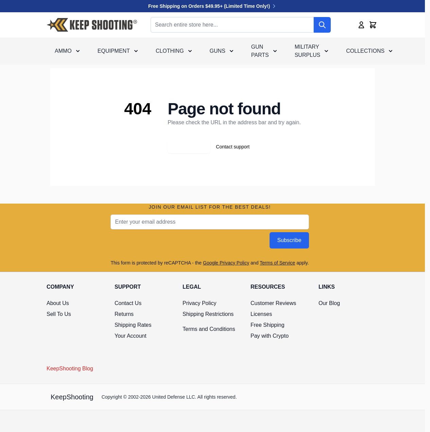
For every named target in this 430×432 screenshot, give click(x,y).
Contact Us (128, 303)
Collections (365, 51)
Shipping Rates (133, 325)
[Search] (322, 25)
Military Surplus (308, 51)
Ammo (63, 51)
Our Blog (329, 303)
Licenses (261, 314)
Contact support (233, 146)
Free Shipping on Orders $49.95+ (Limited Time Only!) (212, 6)
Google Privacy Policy (226, 263)
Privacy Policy (200, 303)
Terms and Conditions (209, 329)
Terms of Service (277, 263)
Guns (217, 51)
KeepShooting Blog (70, 368)
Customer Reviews (273, 303)
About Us (58, 303)
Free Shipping (268, 325)
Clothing (170, 51)
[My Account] (361, 24)
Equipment (114, 51)
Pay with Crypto (270, 336)
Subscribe (289, 240)
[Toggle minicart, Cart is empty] (372, 24)
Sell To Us (59, 314)
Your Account (131, 336)
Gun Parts (260, 51)
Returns (124, 314)
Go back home (188, 146)
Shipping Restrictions (208, 314)
